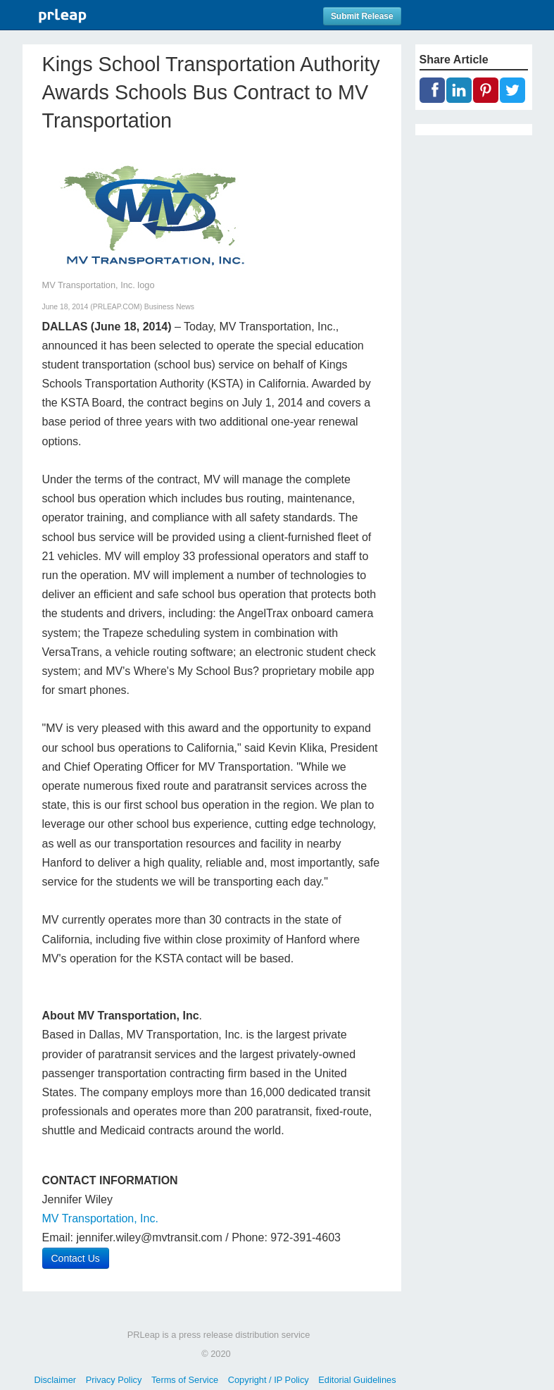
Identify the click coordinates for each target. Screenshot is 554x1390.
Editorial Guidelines (357, 1380)
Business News (169, 307)
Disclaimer (55, 1380)
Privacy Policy (114, 1380)
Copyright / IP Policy (268, 1380)
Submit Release (362, 16)
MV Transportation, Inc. (100, 1218)
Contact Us (75, 1258)
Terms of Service (184, 1380)
